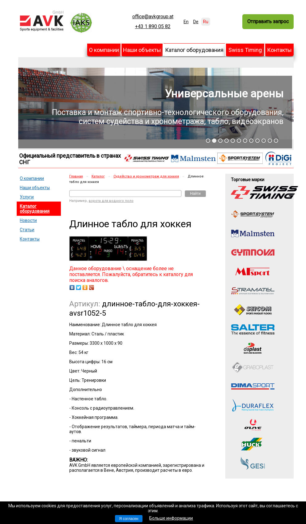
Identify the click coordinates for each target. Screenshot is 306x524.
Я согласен (128, 519)
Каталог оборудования (194, 50)
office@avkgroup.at (152, 16)
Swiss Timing (245, 50)
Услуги (27, 196)
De (195, 21)
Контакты (279, 50)
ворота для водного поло (111, 201)
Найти (195, 193)
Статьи (27, 229)
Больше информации (171, 518)
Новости (28, 220)
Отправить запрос (268, 21)
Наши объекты (142, 50)
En (186, 21)
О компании (104, 50)
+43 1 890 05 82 (153, 26)
